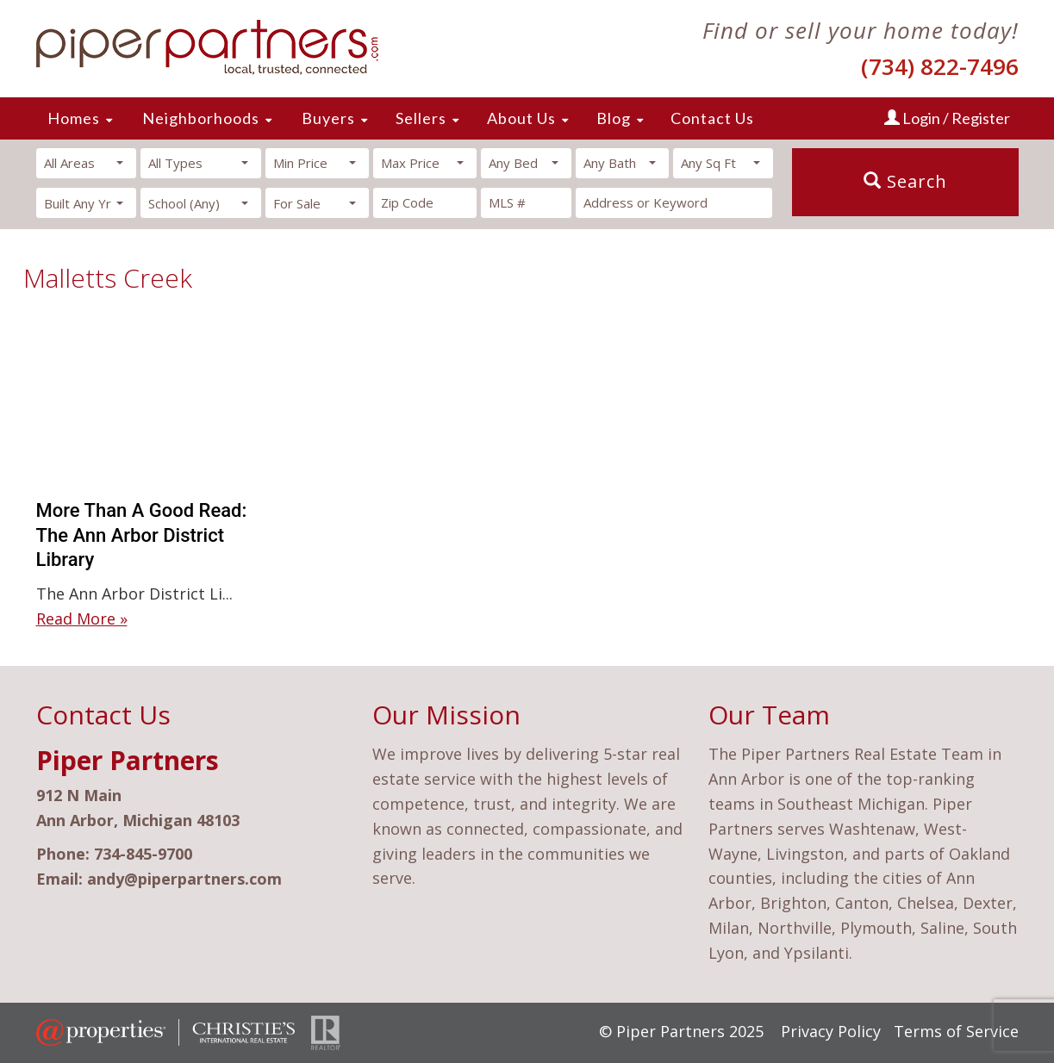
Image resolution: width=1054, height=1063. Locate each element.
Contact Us (712, 118)
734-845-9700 (143, 853)
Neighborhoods (200, 118)
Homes (73, 118)
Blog (613, 118)
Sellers (421, 118)
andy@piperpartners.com (184, 878)
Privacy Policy (831, 1031)
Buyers (328, 118)
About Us (521, 118)
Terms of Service (956, 1031)
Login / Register (947, 118)
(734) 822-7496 (940, 66)
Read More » (82, 618)
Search (905, 181)
